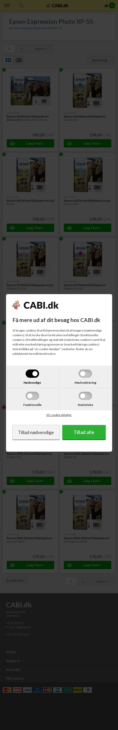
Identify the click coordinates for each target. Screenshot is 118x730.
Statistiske (85, 405)
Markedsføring (85, 382)
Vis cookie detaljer (59, 415)
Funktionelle (32, 405)
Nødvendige (32, 382)
